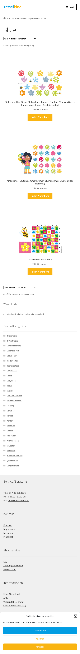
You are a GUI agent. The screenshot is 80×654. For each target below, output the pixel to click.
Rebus (9, 385)
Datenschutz (9, 569)
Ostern (10, 430)
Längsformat (13, 465)
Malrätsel (11, 450)
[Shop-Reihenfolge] (19, 38)
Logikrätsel (12, 370)
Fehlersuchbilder (14, 395)
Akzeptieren (40, 630)
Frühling (10, 405)
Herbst (10, 415)
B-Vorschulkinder (14, 455)
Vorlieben (40, 646)
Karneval (11, 425)
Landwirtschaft (14, 345)
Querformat (12, 460)
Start (9, 18)
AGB (5, 598)
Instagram (8, 532)
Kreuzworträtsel (14, 400)
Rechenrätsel (13, 365)
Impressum (9, 529)
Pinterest (8, 536)
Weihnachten (13, 440)
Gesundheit (12, 355)
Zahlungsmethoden (13, 565)
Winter (10, 420)
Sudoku (10, 390)
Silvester (11, 445)
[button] (75, 616)
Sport (9, 375)
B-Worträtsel (12, 340)
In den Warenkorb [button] (40, 117)
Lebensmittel (13, 350)
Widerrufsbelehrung (13, 601)
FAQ (5, 561)
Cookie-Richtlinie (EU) (14, 605)
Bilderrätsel (12, 335)
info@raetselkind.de (18, 500)
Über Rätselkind (11, 594)
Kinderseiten (12, 360)
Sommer (10, 410)
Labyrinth (11, 380)
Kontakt (7, 525)
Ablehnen (40, 638)
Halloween (11, 435)
